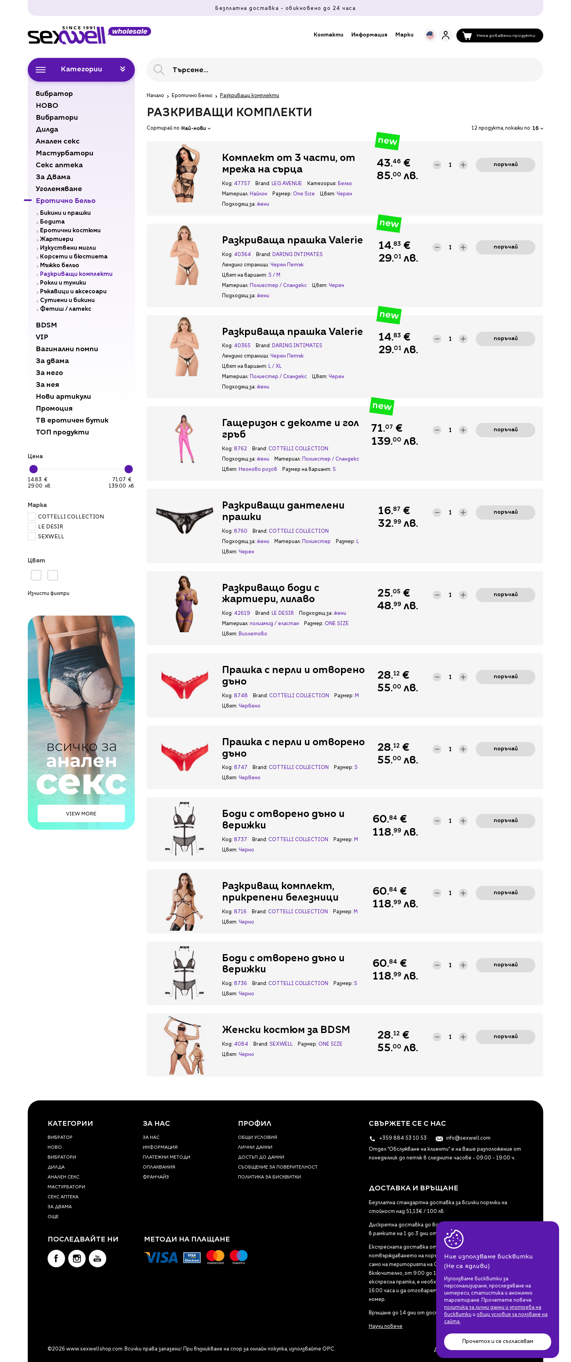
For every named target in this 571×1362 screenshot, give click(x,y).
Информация (369, 35)
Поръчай (506, 164)
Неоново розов (258, 469)
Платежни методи (166, 1157)
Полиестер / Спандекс (278, 285)
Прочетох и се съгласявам (497, 1341)
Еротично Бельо (192, 96)
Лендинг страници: (245, 265)
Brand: (262, 184)
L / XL (275, 367)
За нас (151, 1138)
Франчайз (156, 1177)
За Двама (60, 1207)
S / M (274, 275)
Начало (155, 96)
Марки (404, 35)
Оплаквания (159, 1167)
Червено (250, 706)
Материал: (235, 194)
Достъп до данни (261, 1157)
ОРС (328, 1349)
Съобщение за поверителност (278, 1167)
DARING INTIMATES (297, 255)
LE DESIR (45, 527)
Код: (227, 184)
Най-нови (196, 128)
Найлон (258, 194)
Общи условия (257, 1138)
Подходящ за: (238, 204)
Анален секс (63, 1177)
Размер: (281, 194)
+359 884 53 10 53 (398, 1138)
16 (538, 128)
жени (263, 204)
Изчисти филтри (48, 593)
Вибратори (62, 1157)
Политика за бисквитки (269, 1177)
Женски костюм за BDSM (286, 1030)
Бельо (345, 184)
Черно (246, 850)
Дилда (56, 1167)
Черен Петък (287, 265)
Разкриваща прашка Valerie (292, 241)
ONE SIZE (337, 624)
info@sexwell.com (463, 1138)
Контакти (328, 35)
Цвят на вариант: (244, 275)
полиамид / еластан (274, 624)
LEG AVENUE (287, 184)
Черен (344, 194)
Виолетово (253, 634)
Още (53, 1217)
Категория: (321, 184)
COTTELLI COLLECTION (66, 517)
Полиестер (316, 541)
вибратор (60, 1138)
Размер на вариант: (306, 469)
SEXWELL (46, 537)
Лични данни (255, 1148)
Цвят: (327, 194)
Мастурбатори (66, 1187)
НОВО (55, 1148)
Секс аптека (63, 1197)
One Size (304, 194)
